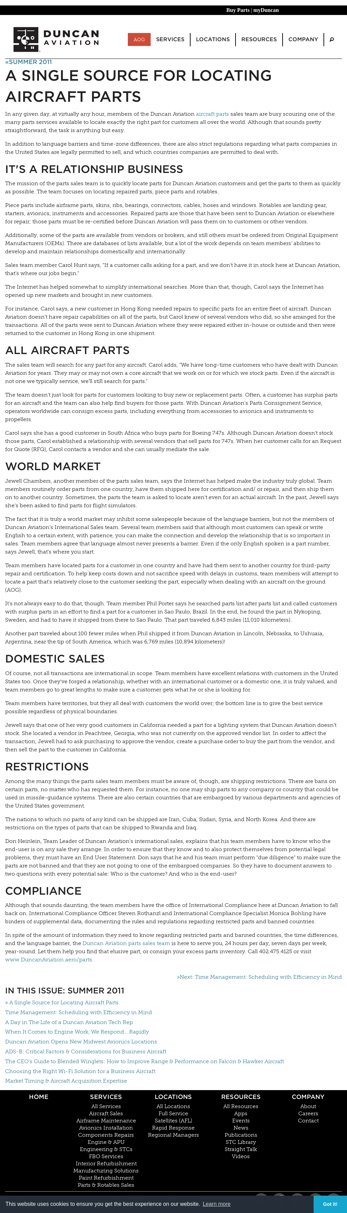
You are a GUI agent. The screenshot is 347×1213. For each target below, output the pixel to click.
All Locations (173, 1106)
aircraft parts (212, 114)
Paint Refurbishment (106, 1178)
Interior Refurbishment (106, 1163)
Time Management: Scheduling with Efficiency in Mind (78, 1012)
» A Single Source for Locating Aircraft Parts (62, 1002)
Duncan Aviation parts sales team (126, 943)
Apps (240, 1113)
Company (308, 1096)
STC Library (241, 1142)
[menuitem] (331, 39)
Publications (241, 1135)
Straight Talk (241, 1149)
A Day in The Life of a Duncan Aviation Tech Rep (69, 1022)
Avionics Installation (106, 1128)
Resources (241, 1096)
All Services (106, 1106)
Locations (173, 1096)
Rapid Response (173, 1128)
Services (106, 1096)
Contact (308, 1120)
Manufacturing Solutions (106, 1171)
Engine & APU (106, 1142)
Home (38, 1096)
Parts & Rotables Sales (106, 1185)
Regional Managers (173, 1135)
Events (241, 1120)
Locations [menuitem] (213, 39)
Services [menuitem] (170, 39)
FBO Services (106, 1156)
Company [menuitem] (303, 39)
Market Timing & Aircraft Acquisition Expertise (66, 1081)
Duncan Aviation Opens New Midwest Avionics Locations (81, 1041)
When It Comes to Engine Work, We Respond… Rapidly (77, 1031)
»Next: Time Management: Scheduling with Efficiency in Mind (259, 977)
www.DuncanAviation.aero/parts (48, 959)
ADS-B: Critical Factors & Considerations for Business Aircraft (85, 1051)
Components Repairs (106, 1135)
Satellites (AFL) (173, 1120)
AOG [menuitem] (139, 39)
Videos (241, 1156)
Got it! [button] (330, 1204)
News (240, 1128)
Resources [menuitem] (259, 39)
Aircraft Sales (106, 1113)
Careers (308, 1113)
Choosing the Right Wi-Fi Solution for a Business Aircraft (80, 1071)
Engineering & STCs (106, 1149)
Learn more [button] (217, 1204)
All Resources (240, 1106)
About (308, 1106)
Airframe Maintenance (106, 1120)
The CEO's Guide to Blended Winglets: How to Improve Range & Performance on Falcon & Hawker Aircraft (144, 1061)
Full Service (173, 1113)
